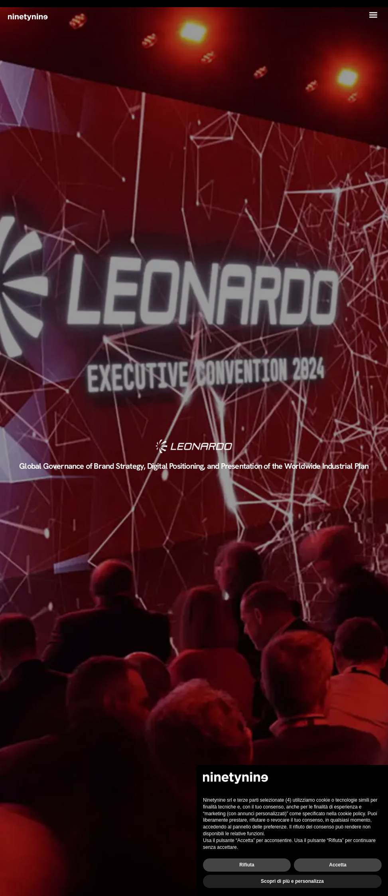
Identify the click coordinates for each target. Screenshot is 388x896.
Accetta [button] (337, 865)
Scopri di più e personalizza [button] (292, 881)
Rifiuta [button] (246, 865)
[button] (373, 14)
